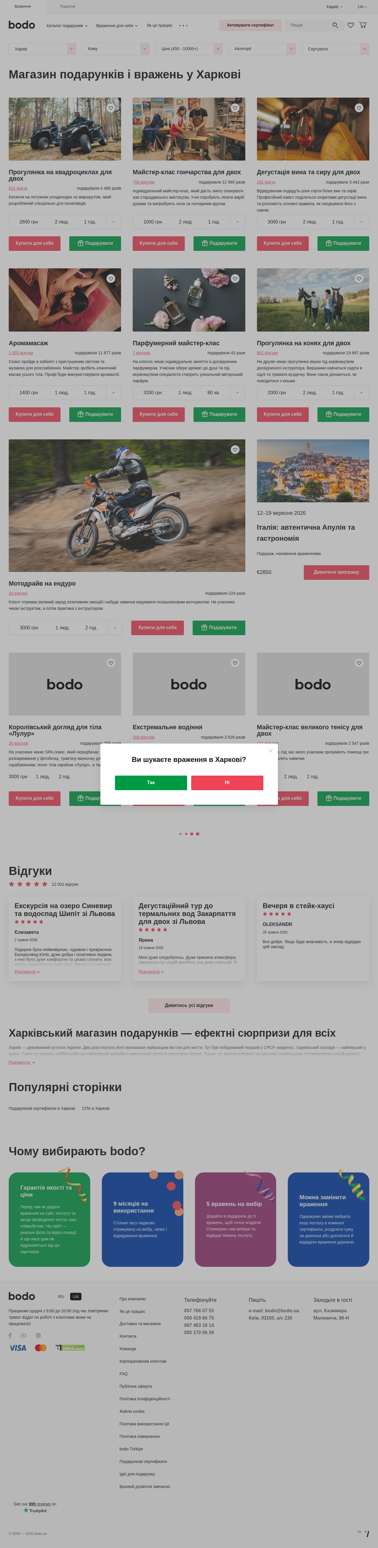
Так (151, 782)
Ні (227, 782)
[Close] (270, 751)
